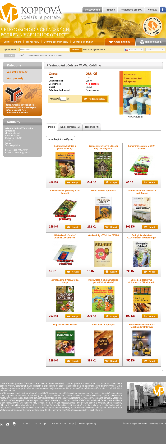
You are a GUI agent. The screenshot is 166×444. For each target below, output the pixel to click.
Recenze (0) (91, 127)
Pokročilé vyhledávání (94, 49)
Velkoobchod (92, 9)
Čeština (130, 49)
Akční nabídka (119, 42)
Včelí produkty (15, 78)
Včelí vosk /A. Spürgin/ (103, 324)
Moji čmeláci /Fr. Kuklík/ (65, 324)
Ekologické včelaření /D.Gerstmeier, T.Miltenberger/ (141, 236)
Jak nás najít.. (32, 42)
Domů (7, 42)
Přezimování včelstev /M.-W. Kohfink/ (45, 56)
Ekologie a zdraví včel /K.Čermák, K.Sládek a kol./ (141, 281)
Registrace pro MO (131, 9)
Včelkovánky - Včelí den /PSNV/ (103, 235)
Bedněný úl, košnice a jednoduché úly (65, 147)
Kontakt (152, 9)
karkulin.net (141, 423)
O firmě (17, 42)
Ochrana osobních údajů (56, 42)
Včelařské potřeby (17, 72)
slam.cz (162, 423)
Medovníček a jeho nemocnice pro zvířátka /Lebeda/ (103, 281)
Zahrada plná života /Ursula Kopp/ (65, 281)
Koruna (149, 49)
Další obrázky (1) (69, 127)
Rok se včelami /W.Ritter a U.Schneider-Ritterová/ (142, 325)
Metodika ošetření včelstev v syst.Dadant (142, 191)
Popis (51, 127)
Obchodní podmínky (83, 42)
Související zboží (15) (60, 139)
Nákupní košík (151, 42)
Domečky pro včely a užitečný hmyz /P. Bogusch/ (103, 147)
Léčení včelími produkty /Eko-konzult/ (65, 191)
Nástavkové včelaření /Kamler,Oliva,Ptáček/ (65, 236)
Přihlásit (110, 9)
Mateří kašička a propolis (103, 190)
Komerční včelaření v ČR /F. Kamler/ (141, 147)
